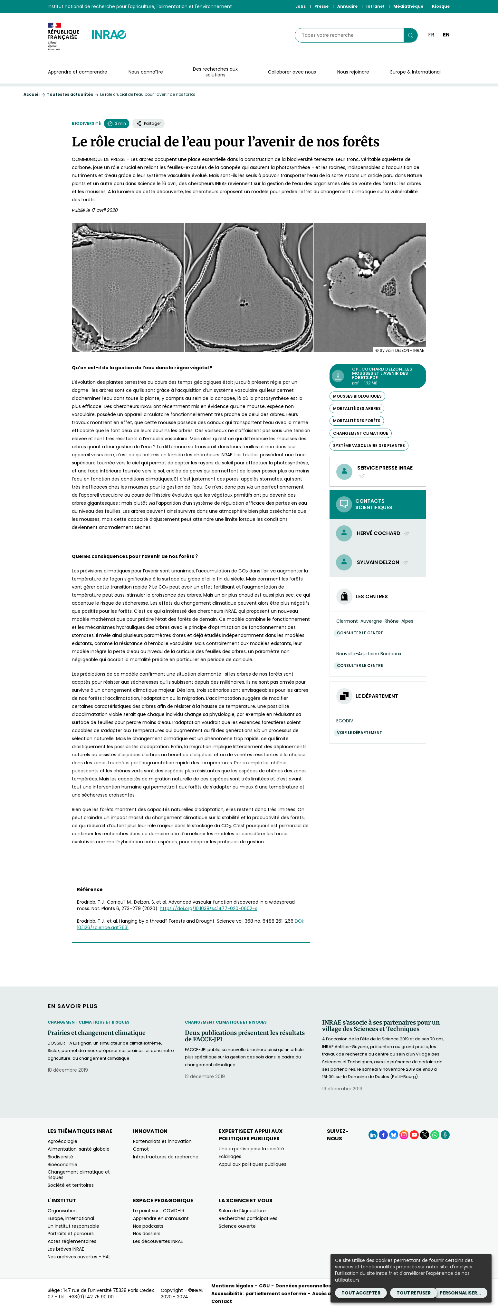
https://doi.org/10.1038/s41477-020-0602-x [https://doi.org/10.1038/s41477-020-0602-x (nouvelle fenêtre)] (208, 908)
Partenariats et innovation (162, 1141)
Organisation (62, 1210)
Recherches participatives (248, 1218)
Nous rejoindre (353, 72)
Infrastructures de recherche (165, 1157)
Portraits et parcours (71, 1233)
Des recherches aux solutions (215, 72)
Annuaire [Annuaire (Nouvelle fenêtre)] (347, 6)
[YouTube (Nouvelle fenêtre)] (414, 1134)
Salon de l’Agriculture (242, 1210)
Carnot (141, 1149)
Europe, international (71, 1218)
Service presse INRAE (385, 471)
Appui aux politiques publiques (252, 1164)
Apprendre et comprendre (77, 72)
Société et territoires (71, 1185)
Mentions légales (232, 1286)
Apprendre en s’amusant (161, 1218)
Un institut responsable (73, 1226)
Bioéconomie (62, 1164)
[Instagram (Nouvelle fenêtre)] (403, 1134)
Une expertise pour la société (251, 1148)
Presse (321, 6)
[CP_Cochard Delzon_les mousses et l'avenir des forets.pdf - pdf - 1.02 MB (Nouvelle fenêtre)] (378, 376)
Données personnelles (303, 1286)
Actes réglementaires (72, 1241)
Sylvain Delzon (382, 562)
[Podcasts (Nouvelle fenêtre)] (445, 1134)
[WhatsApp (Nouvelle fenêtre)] (434, 1134)
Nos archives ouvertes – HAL (79, 1257)
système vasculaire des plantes (369, 445)
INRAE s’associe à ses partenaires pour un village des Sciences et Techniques (381, 1025)
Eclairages (230, 1156)
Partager (148, 123)
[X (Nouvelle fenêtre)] (424, 1134)
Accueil (32, 94)
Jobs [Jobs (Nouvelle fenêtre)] (300, 6)
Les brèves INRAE (66, 1249)
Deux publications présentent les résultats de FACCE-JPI (245, 1036)
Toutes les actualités (70, 94)
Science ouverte (237, 1226)
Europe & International (415, 72)
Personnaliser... (460, 1293)
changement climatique (360, 433)
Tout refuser (414, 1293)
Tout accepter (360, 1293)
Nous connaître (146, 72)
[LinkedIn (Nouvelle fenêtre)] (373, 1134)
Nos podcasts (148, 1226)
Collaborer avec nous (292, 72)
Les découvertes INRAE (158, 1241)
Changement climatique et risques (88, 1022)
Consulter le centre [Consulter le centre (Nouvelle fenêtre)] (361, 633)
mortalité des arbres (357, 408)
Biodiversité (86, 123)
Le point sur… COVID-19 (158, 1210)
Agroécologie (62, 1141)
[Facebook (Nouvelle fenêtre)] (383, 1134)
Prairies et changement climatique (97, 1033)
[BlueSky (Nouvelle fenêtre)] (393, 1134)
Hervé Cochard (383, 533)
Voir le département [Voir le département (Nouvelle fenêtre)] (361, 732)
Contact (221, 1301)
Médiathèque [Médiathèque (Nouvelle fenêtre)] (408, 6)
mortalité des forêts (356, 420)
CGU (264, 1286)
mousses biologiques (357, 396)
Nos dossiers (146, 1233)
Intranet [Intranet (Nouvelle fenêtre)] (375, 6)
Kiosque (441, 6)
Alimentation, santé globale (79, 1149)
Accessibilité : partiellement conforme (258, 1293)
